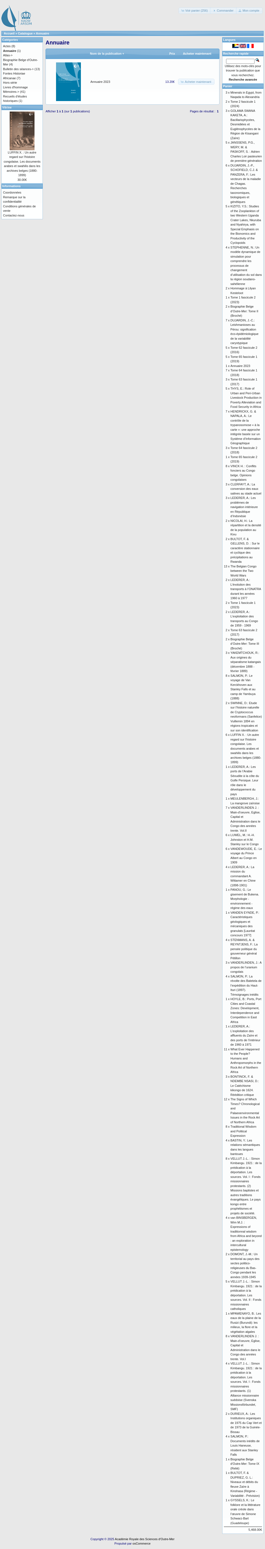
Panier (227, 86)
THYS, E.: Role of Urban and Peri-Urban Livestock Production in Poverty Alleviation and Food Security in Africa (246, 397)
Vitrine (7, 107)
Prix (172, 53)
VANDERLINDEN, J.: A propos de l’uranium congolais (245, 967)
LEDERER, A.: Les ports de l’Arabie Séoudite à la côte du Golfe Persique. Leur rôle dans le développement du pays (244, 780)
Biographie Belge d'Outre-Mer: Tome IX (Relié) (244, 1464)
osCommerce (141, 1543)
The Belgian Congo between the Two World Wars (243, 571)
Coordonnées (12, 192)
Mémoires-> (11, 91)
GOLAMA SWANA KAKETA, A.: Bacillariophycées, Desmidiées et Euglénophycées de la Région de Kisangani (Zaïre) (245, 124)
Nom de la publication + (107, 53)
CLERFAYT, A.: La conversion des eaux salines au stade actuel (245, 489)
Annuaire (42, 33)
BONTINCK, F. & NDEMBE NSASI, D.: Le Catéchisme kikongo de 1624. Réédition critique (244, 1085)
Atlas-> (8, 55)
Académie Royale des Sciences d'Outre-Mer (144, 1539)
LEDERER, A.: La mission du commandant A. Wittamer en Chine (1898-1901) (243, 876)
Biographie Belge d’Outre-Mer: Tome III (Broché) (244, 644)
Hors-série (10, 82)
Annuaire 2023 (100, 81)
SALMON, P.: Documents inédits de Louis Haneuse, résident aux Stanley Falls (245, 1445)
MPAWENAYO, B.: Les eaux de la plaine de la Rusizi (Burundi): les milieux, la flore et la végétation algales (245, 1322)
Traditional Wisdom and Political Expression (243, 1131)
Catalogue (25, 33)
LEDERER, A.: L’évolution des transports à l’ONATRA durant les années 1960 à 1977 (245, 589)
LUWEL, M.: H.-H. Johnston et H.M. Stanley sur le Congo (244, 839)
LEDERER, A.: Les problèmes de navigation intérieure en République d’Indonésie (244, 507)
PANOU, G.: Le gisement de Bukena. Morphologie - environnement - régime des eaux (244, 899)
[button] (195, 10)
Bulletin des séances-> (18, 69)
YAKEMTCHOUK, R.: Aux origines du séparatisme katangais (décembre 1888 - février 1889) (245, 662)
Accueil (9, 33)
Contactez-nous (13, 215)
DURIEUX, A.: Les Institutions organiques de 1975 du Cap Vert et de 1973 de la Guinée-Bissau (246, 1423)
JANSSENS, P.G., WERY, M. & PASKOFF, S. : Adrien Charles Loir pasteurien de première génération (246, 151)
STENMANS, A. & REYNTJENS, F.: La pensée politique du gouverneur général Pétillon (244, 949)
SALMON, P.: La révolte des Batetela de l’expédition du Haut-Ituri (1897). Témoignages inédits (246, 985)
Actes (7, 46)
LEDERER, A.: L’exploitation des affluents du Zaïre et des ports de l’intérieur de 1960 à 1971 (245, 1035)
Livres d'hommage (15, 87)
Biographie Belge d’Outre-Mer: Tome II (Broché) (244, 311)
